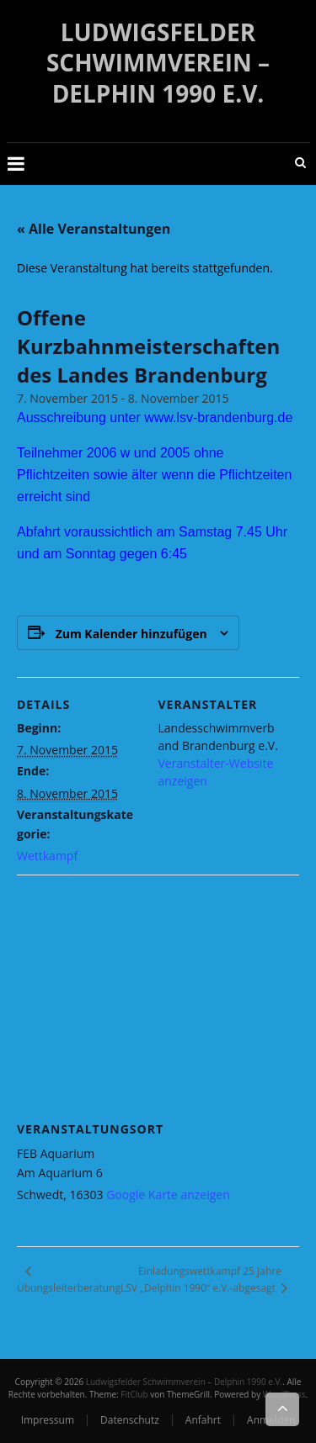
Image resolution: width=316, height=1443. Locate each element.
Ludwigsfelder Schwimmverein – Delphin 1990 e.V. (158, 62)
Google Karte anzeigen (168, 1194)
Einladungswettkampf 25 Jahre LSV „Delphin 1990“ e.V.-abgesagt (201, 1279)
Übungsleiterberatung (69, 1288)
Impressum (47, 1420)
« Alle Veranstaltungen (93, 228)
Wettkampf (47, 856)
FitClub (134, 1394)
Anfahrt (203, 1420)
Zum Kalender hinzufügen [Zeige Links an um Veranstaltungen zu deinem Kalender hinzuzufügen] (131, 634)
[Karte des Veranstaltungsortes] (158, 996)
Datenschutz (129, 1420)
